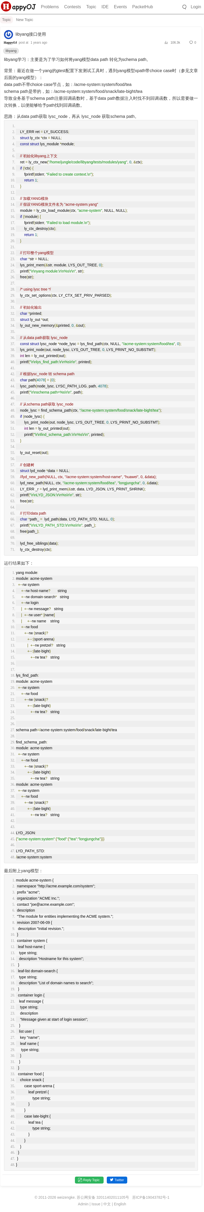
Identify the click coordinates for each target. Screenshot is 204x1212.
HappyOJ (10, 42)
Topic (91, 7)
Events (120, 7)
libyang (11, 51)
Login (196, 7)
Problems (50, 7)
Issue (95, 1204)
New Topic (24, 20)
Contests (72, 7)
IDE (105, 7)
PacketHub (142, 7)
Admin (83, 1204)
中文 (107, 1204)
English (120, 1204)
